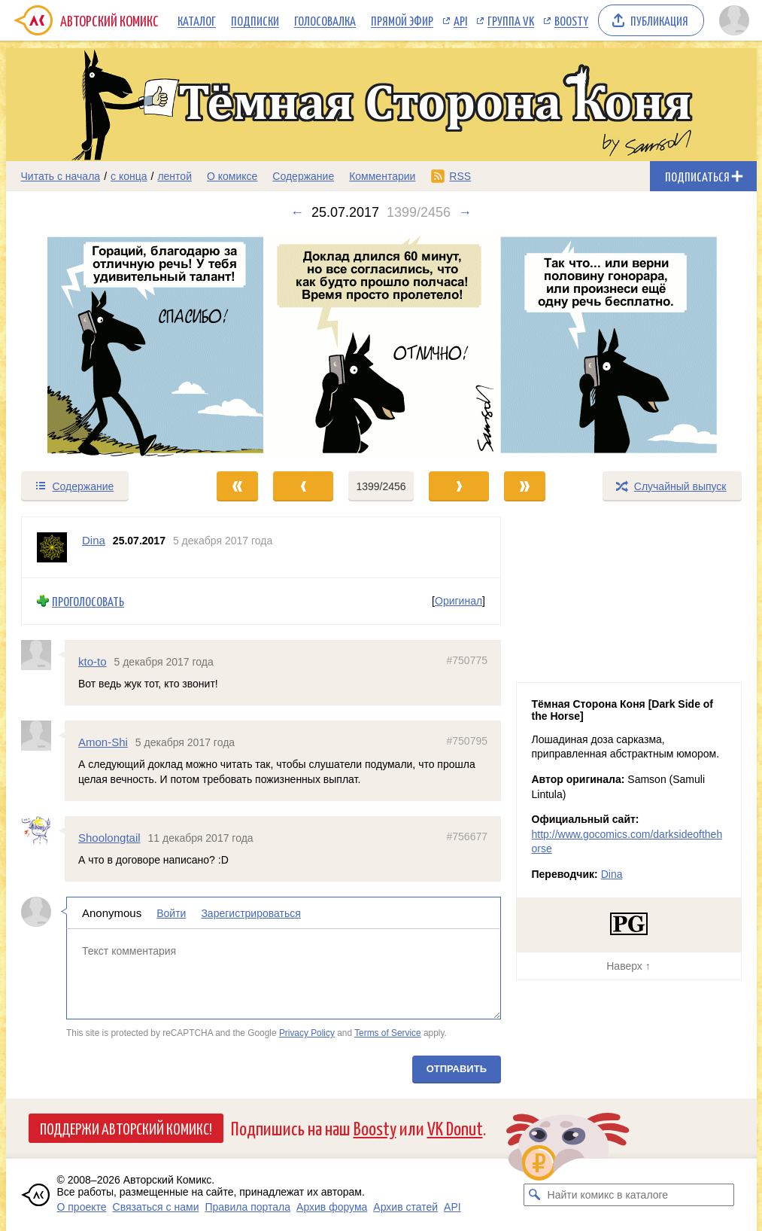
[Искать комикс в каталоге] (534, 1194)
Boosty (571, 20)
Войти (171, 913)
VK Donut (455, 1127)
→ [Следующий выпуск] (465, 212)
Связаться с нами (156, 1207)
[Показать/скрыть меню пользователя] (734, 20)
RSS (460, 176)
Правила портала (247, 1207)
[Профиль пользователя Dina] (52, 547)
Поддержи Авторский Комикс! (126, 1128)
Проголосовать (88, 601)
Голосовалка (325, 20)
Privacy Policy (306, 1033)
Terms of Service (387, 1033)
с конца (129, 176)
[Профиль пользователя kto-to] (43, 654)
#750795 (466, 741)
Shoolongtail (109, 836)
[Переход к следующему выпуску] (381, 345)
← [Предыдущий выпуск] (297, 212)
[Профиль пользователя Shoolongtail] (43, 830)
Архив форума (331, 1207)
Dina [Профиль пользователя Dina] (93, 540)
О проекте (82, 1207)
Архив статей (405, 1207)
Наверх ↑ (628, 966)
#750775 (466, 660)
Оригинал (458, 601)
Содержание (303, 176)
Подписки (255, 20)
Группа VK (510, 20)
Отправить (456, 1068)
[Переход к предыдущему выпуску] (100, 345)
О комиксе (232, 176)
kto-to (92, 660)
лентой (174, 176)
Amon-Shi (103, 742)
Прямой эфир (402, 20)
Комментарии (382, 176)
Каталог (197, 20)
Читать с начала (61, 176)
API (460, 20)
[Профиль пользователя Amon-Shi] (43, 736)
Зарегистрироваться (250, 913)
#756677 (466, 836)
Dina (612, 874)
